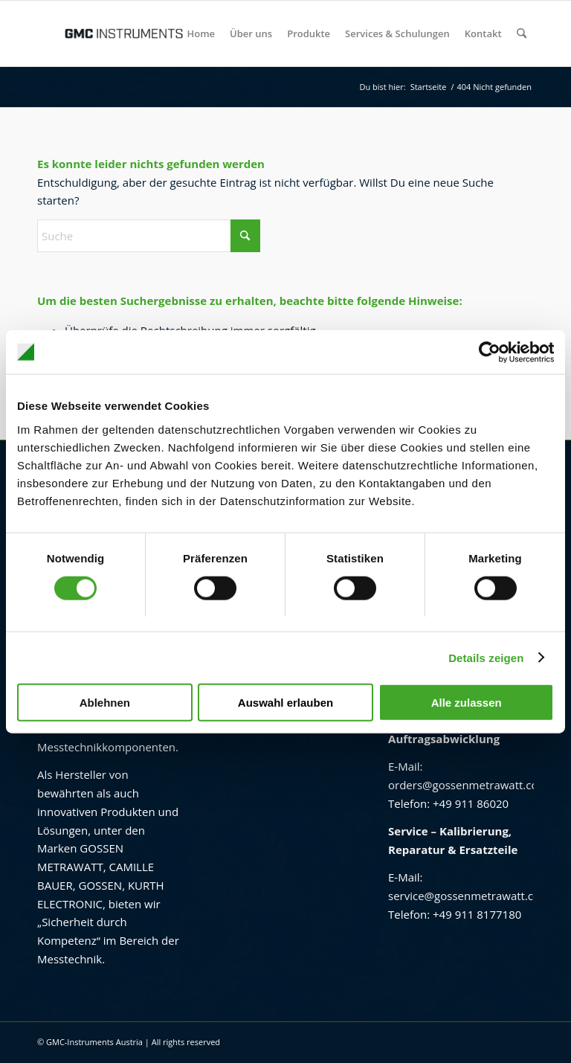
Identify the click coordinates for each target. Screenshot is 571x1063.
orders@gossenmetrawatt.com (468, 784)
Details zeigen (485, 657)
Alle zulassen (466, 702)
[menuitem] (201, 33)
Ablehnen (105, 702)
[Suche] (521, 33)
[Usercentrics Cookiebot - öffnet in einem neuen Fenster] (489, 352)
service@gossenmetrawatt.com (469, 895)
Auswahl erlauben (285, 702)
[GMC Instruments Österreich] (123, 33)
